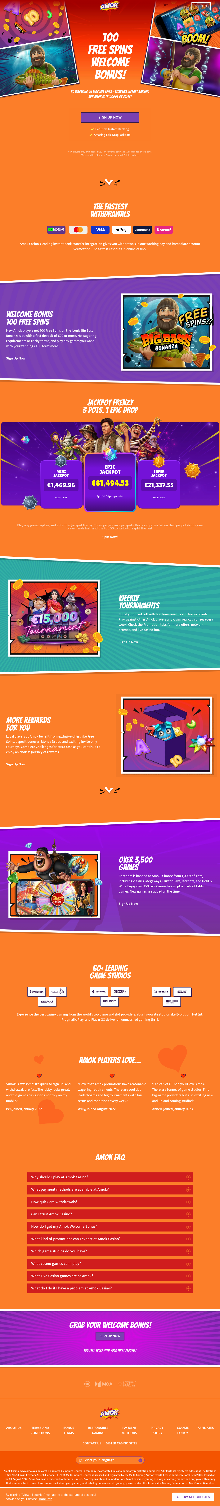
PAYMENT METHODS (129, 1430)
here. (55, 346)
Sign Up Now (15, 358)
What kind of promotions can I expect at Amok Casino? (76, 1239)
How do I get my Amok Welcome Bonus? (64, 1226)
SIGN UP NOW (110, 117)
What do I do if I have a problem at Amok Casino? (71, 1288)
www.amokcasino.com (33, 1471)
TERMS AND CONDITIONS (40, 1430)
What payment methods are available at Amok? (70, 1189)
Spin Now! (110, 537)
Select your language (96, 1460)
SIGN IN (201, 6)
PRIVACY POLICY (157, 1430)
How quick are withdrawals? (54, 1202)
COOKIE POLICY (183, 1430)
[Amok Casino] (110, 6)
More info (45, 1499)
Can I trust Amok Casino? (51, 1214)
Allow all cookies (193, 1497)
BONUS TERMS (68, 1430)
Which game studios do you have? (59, 1251)
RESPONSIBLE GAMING (98, 1430)
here (136, 155)
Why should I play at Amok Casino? (59, 1177)
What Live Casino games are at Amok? (62, 1276)
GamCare (194, 1483)
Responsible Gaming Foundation (166, 1483)
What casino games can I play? (56, 1263)
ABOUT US (14, 1428)
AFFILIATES (206, 1428)
